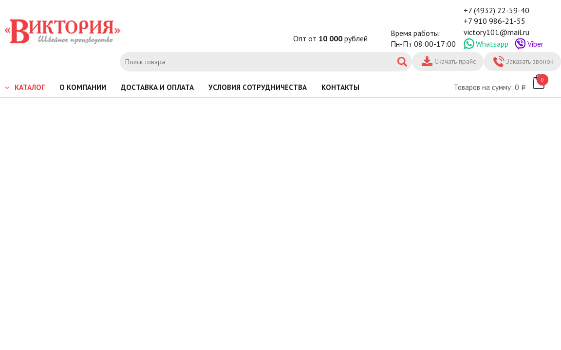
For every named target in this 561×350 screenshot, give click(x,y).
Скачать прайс (455, 61)
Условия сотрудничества (257, 87)
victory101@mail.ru (496, 32)
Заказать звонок (529, 61)
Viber (535, 44)
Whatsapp (492, 44)
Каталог (30, 87)
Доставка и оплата (157, 87)
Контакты (340, 87)
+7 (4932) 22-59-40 (496, 10)
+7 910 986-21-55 (494, 21)
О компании (82, 87)
